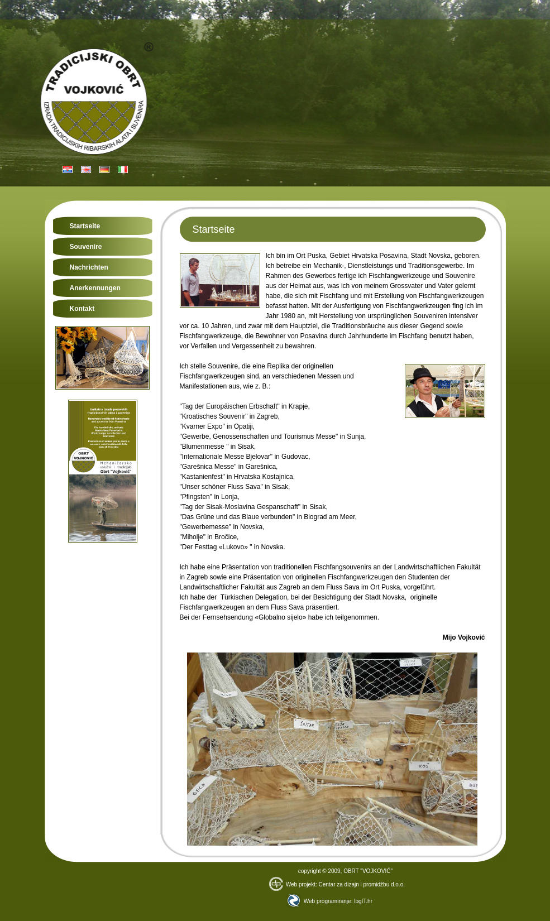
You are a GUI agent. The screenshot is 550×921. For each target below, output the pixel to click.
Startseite (85, 226)
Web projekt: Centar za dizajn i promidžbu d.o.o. (337, 884)
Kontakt (82, 309)
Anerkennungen (95, 288)
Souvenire (86, 247)
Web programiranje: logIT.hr (329, 901)
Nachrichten (89, 267)
